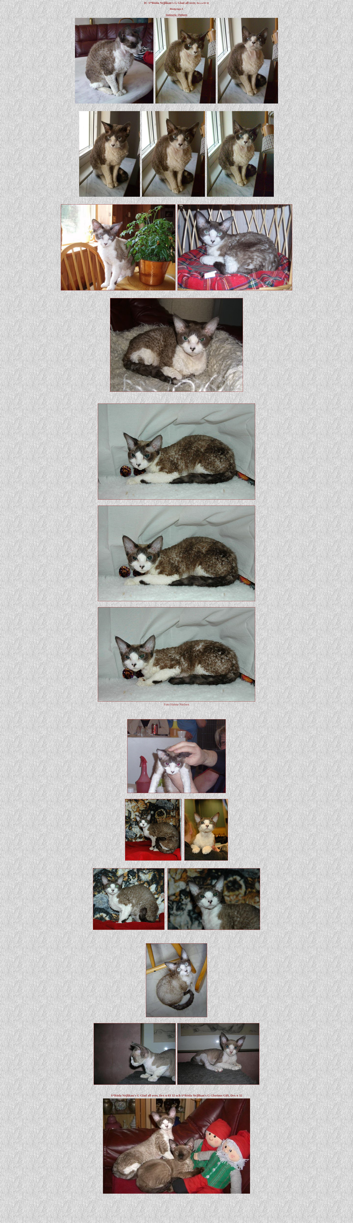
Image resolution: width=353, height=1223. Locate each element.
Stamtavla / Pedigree (176, 14)
